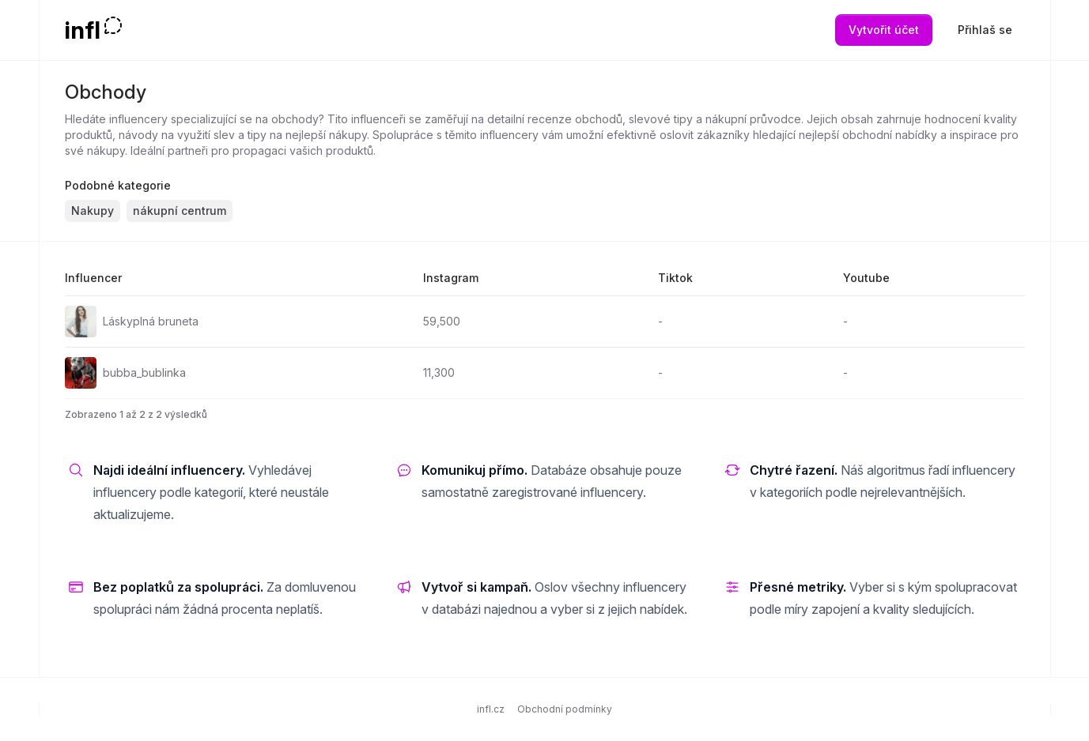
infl (82, 30)
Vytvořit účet (884, 29)
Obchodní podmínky (564, 709)
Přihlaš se (985, 29)
